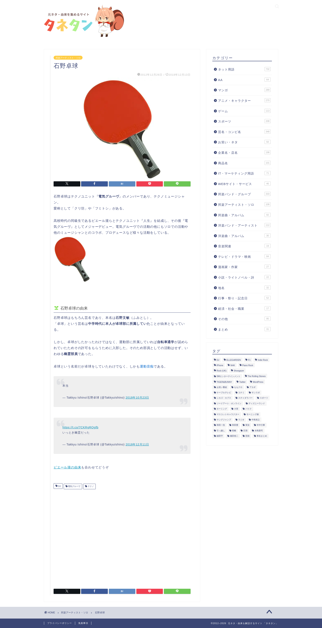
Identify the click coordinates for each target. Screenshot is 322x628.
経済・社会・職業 (244, 308)
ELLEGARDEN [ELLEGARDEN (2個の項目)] (234, 360)
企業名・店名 (244, 152)
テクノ (90, 486)
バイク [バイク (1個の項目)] (248, 409)
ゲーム (244, 111)
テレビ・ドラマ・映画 (244, 256)
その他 (244, 319)
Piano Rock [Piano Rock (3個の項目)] (247, 365)
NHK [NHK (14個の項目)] (232, 365)
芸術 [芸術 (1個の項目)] (247, 436)
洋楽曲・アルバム (244, 236)
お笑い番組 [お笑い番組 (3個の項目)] (222, 387)
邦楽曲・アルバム (244, 215)
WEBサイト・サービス (244, 184)
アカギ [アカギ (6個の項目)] (253, 387)
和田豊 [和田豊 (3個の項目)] (235, 425)
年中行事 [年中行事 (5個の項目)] (261, 425)
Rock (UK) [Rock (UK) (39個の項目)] (222, 371)
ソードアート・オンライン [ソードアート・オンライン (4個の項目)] (229, 403)
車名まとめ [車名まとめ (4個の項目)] (262, 436)
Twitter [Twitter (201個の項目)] (242, 382)
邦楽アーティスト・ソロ (68, 57)
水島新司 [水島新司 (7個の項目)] (259, 430)
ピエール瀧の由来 (67, 467)
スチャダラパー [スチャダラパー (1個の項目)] (245, 398)
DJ (59, 486)
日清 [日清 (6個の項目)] (245, 430)
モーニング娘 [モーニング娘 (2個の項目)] (252, 414)
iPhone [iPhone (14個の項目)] (220, 365)
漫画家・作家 (244, 267)
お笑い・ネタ (244, 142)
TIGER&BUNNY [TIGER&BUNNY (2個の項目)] (224, 382)
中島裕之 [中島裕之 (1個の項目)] (256, 420)
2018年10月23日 (137, 397)
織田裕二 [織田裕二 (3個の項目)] (234, 436)
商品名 (244, 163)
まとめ (244, 329)
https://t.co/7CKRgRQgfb (80, 427)
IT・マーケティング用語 (244, 173)
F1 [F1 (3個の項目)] (249, 360)
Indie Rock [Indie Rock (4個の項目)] (263, 360)
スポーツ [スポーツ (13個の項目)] (264, 398)
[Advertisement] (122, 537)
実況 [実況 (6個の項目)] (247, 425)
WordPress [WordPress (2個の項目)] (258, 382)
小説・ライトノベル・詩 (244, 277)
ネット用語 (244, 69)
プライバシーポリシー (59, 623)
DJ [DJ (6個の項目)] (218, 360)
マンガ (244, 90)
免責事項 (83, 623)
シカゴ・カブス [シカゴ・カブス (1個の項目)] (224, 398)
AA (244, 79)
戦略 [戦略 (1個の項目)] (234, 430)
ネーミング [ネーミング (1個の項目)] (222, 409)
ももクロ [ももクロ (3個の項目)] (238, 387)
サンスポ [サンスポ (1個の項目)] (256, 392)
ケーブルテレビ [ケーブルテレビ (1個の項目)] (224, 392)
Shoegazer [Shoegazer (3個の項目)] (239, 371)
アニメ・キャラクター (244, 100)
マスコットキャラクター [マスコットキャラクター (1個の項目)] (228, 414)
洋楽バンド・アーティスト (244, 225)
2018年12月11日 (137, 444)
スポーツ (244, 121)
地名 (244, 288)
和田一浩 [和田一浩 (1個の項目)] (221, 425)
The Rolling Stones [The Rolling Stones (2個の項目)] (257, 376)
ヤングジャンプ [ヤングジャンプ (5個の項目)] (224, 420)
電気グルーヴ (74, 486)
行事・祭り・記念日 (244, 298)
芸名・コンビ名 (244, 132)
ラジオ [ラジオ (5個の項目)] (241, 420)
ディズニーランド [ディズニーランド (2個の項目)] (256, 403)
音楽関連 (244, 246)
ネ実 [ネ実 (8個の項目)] (236, 409)
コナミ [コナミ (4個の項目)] (241, 392)
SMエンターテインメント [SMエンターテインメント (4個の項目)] (228, 376)
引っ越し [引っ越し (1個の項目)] (221, 430)
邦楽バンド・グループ (244, 194)
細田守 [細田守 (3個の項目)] (220, 436)
